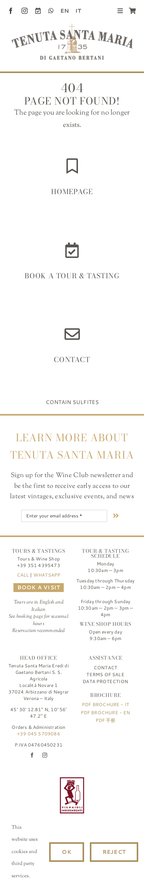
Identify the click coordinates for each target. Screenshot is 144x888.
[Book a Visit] (38, 11)
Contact (72, 359)
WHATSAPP (46, 575)
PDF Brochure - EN (106, 712)
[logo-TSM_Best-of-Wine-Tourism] (30, 781)
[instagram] (25, 11)
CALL (23, 575)
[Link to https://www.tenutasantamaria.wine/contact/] (72, 334)
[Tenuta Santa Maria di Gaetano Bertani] (72, 27)
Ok (66, 852)
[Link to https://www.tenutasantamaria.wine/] (72, 166)
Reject (114, 852)
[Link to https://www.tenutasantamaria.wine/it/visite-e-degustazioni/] (72, 250)
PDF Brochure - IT (105, 704)
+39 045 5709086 (38, 733)
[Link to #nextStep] (116, 515)
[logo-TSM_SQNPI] (114, 781)
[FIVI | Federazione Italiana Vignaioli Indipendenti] (72, 781)
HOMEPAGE (72, 191)
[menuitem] (61, 11)
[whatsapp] (51, 11)
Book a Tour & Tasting (72, 276)
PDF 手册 (106, 720)
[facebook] (11, 11)
